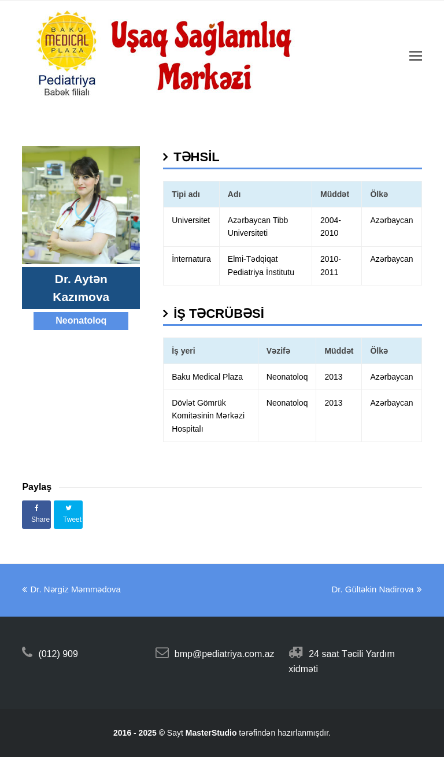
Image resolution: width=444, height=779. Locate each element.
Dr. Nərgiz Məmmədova (71, 589)
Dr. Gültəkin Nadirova (376, 589)
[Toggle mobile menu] (415, 56)
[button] (36, 514)
